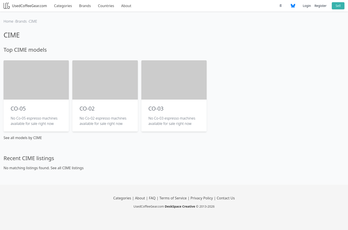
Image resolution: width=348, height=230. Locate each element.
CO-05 (18, 108)
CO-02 (87, 108)
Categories (63, 5)
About (126, 5)
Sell (338, 6)
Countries (106, 5)
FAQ (153, 198)
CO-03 (156, 108)
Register (320, 6)
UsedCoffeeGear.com (25, 6)
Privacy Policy (202, 198)
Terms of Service (173, 198)
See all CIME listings (67, 167)
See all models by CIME (23, 137)
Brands (85, 5)
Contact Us (226, 198)
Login (307, 6)
